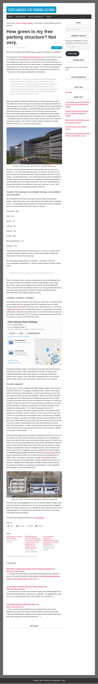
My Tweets (68, 93)
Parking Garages (20, 557)
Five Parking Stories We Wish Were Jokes (21, 605)
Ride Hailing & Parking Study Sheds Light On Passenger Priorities (29, 570)
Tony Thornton (46, 458)
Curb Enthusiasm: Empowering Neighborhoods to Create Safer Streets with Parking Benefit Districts (51, 541)
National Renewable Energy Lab (33, 58)
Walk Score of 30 (13, 310)
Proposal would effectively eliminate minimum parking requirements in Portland (76, 114)
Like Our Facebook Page (78, 78)
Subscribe (72, 55)
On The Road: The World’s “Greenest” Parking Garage (25, 587)
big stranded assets (48, 453)
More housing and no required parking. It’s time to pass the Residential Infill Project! (77, 105)
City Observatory (38, 518)
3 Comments (56, 48)
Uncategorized (31, 557)
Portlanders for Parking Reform (39, 10)
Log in (63, 681)
